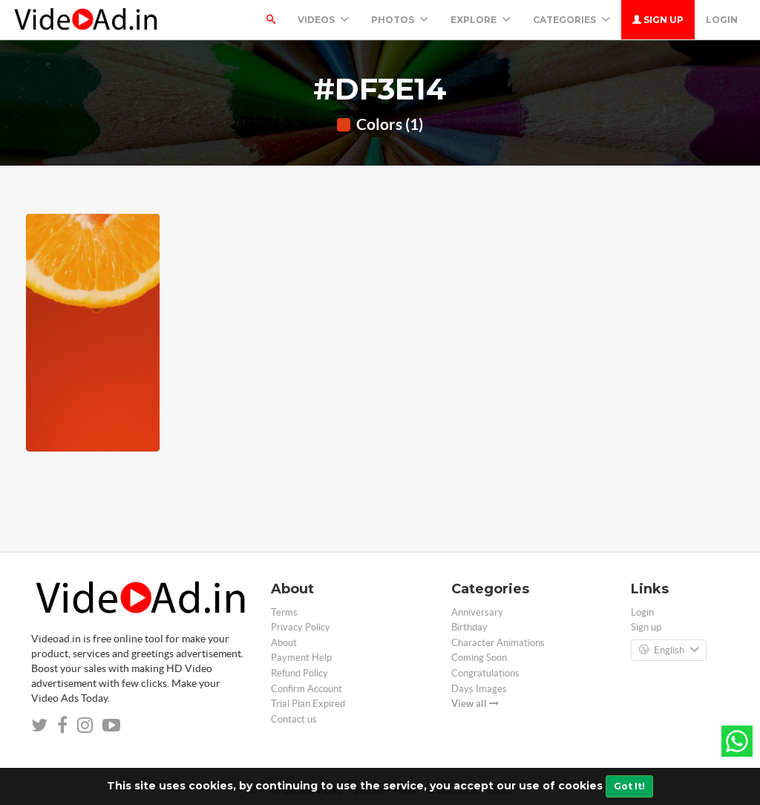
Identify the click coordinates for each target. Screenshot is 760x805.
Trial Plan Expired (308, 703)
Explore (481, 19)
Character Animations (498, 642)
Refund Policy (299, 673)
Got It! (629, 786)
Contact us (294, 719)
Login (722, 19)
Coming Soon (479, 657)
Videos (323, 19)
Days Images (479, 688)
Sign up (658, 19)
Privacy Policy (300, 627)
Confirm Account (306, 688)
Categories (571, 19)
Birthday (469, 627)
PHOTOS (399, 19)
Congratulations (485, 673)
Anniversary (477, 612)
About (284, 642)
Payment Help (301, 657)
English (668, 650)
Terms (284, 612)
